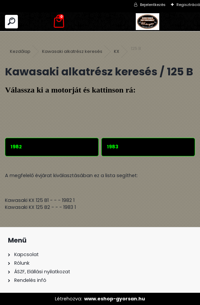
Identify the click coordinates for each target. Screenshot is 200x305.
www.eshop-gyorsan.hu (114, 298)
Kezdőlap (20, 51)
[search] (11, 21)
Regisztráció (188, 4)
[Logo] (147, 21)
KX (116, 51)
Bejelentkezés (153, 4)
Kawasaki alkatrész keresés (72, 51)
